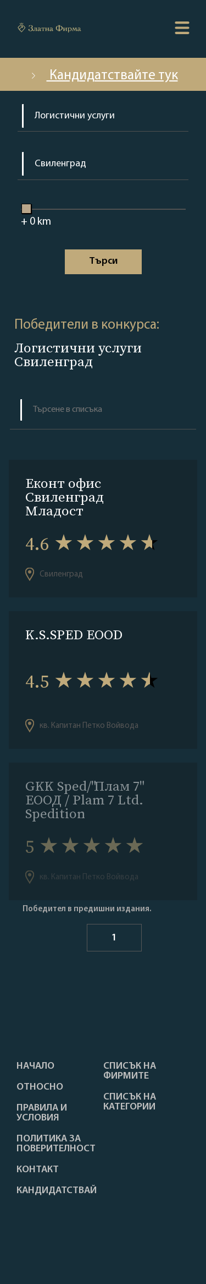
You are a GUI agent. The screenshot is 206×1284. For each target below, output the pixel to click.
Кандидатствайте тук (103, 76)
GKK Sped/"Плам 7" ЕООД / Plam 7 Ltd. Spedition (84, 799)
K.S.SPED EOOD (74, 634)
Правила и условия (41, 1113)
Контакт (37, 1170)
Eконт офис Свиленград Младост (64, 497)
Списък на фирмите (129, 1071)
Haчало (35, 1066)
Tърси (103, 261)
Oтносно (39, 1087)
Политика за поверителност (56, 1144)
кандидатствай (56, 1191)
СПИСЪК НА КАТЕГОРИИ (129, 1102)
